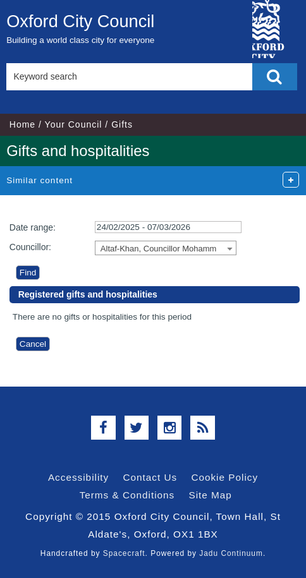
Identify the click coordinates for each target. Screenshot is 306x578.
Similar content (39, 180)
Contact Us (150, 477)
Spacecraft (124, 553)
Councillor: (30, 247)
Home (22, 124)
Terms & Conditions (127, 495)
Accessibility (78, 477)
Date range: (32, 227)
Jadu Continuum (231, 553)
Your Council (73, 124)
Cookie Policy (224, 477)
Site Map (210, 495)
